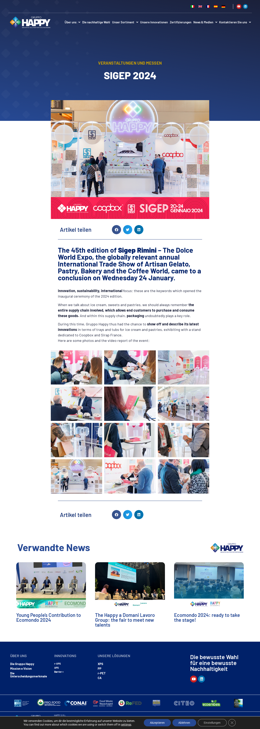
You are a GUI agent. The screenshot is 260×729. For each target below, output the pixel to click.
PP (99, 668)
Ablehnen (184, 722)
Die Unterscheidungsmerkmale (28, 674)
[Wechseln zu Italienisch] (192, 6)
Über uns (72, 22)
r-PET (102, 673)
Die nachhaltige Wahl (96, 22)
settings (126, 724)
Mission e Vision (21, 668)
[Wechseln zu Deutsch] (223, 6)
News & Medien (205, 22)
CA (100, 678)
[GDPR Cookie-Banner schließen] (232, 722)
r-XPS (57, 663)
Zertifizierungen (180, 22)
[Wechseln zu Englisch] (200, 6)
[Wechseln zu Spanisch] (216, 6)
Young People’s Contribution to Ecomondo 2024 (48, 617)
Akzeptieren (157, 722)
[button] (116, 229)
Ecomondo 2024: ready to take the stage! (207, 617)
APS (56, 667)
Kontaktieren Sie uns (235, 22)
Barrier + (59, 671)
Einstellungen (212, 722)
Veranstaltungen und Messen (130, 63)
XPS (100, 664)
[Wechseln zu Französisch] (208, 6)
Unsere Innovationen (154, 22)
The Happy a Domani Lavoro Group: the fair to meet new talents (125, 620)
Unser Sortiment (125, 22)
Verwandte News (53, 547)
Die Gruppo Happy (22, 664)
